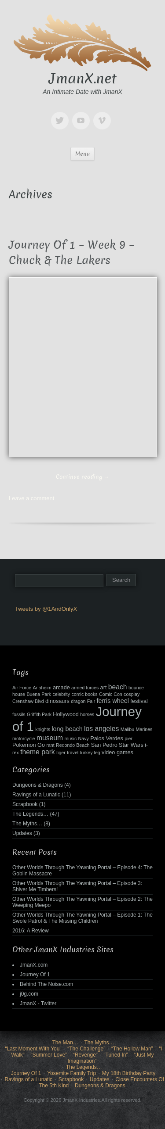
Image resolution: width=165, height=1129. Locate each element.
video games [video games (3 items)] (117, 752)
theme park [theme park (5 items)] (37, 752)
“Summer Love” (48, 1055)
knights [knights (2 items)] (42, 729)
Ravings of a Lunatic (36, 795)
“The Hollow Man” (132, 1049)
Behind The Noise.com (46, 984)
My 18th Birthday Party (128, 1073)
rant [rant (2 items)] (50, 745)
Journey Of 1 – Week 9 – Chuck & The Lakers (71, 252)
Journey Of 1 (35, 974)
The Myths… (27, 824)
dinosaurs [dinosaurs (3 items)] (57, 701)
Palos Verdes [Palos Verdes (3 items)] (106, 738)
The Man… (65, 1042)
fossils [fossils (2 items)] (19, 714)
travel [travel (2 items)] (72, 752)
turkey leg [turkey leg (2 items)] (90, 752)
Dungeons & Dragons (37, 785)
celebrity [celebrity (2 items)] (61, 694)
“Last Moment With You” (33, 1049)
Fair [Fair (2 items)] (91, 701)
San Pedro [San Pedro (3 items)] (104, 745)
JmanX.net (83, 78)
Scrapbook (24, 804)
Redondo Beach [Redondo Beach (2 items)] (72, 745)
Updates (22, 833)
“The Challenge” (86, 1049)
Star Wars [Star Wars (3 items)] (131, 745)
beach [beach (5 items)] (117, 687)
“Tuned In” (116, 1055)
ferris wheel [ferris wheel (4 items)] (113, 700)
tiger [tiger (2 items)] (61, 752)
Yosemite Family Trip (71, 1073)
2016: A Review (30, 931)
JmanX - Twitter (38, 1003)
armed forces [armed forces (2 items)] (85, 687)
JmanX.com (34, 965)
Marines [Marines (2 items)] (144, 729)
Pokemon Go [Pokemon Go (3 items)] (28, 745)
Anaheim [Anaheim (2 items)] (42, 687)
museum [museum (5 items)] (50, 738)
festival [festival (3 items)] (138, 701)
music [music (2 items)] (70, 738)
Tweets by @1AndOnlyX (46, 609)
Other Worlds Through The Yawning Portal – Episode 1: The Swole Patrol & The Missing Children (82, 918)
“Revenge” (85, 1055)
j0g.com (29, 994)
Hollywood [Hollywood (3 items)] (65, 714)
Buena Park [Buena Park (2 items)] (38, 694)
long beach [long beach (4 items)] (66, 728)
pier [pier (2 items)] (128, 738)
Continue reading (82, 476)
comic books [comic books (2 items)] (84, 694)
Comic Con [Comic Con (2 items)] (110, 694)
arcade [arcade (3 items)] (61, 688)
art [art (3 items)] (103, 688)
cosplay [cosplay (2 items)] (131, 694)
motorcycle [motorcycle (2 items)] (23, 738)
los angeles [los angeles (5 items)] (101, 728)
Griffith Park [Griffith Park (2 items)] (39, 714)
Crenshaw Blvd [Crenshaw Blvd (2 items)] (28, 701)
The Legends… (30, 814)
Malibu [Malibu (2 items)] (127, 729)
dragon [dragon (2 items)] (78, 701)
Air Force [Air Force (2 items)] (21, 687)
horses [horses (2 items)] (87, 714)
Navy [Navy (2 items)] (83, 738)
